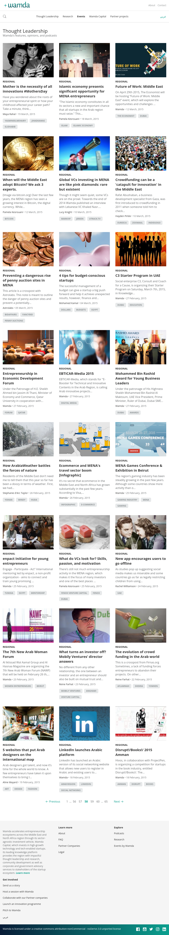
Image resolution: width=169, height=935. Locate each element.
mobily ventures (70, 690)
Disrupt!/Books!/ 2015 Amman (133, 752)
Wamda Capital (97, 16)
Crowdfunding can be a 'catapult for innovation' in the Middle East (138, 184)
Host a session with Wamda (18, 891)
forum (8, 412)
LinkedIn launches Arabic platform (80, 752)
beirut (40, 686)
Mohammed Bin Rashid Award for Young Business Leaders (137, 378)
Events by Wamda (124, 845)
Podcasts (119, 833)
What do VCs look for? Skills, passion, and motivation (83, 561)
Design (18, 788)
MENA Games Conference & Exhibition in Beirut (138, 468)
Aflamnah (123, 686)
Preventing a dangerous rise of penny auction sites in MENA (27, 280)
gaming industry (127, 499)
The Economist (125, 115)
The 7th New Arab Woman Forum (25, 654)
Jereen (80, 218)
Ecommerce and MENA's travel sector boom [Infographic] (79, 470)
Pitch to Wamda (11, 910)
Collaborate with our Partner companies (25, 897)
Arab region (68, 784)
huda (34, 499)
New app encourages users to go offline (140, 561)
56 (74, 801)
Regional (9, 81)
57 (80, 801)
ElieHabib (10, 126)
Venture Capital (70, 697)
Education (136, 304)
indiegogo (154, 222)
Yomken (153, 686)
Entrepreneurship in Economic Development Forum (23, 378)
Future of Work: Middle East (139, 86)
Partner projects (119, 16)
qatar (21, 412)
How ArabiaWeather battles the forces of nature (26, 468)
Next (117, 801)
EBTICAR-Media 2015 (76, 373)
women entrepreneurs (18, 686)
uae (119, 593)
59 (92, 801)
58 (86, 801)
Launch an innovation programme (22, 904)
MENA (146, 499)
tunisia (9, 593)
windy (21, 499)
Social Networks (71, 790)
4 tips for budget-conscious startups (82, 278)
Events (81, 16)
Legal (61, 852)
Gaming (121, 505)
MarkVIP (66, 218)
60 (98, 801)
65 (106, 801)
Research (68, 16)
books (149, 784)
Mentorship (38, 593)
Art (7, 788)
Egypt (94, 309)
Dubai (143, 115)
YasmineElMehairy (15, 120)
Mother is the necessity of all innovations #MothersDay (27, 89)
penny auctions (14, 320)
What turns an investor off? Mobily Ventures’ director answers (82, 656)
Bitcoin (9, 218)
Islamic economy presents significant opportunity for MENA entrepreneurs (82, 91)
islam (64, 125)
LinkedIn (86, 784)
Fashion (32, 788)
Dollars (66, 309)
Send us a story (11, 885)
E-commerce (88, 504)
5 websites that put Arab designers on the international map (24, 755)
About (151, 5)
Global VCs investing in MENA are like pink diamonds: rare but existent (84, 184)
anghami (91, 690)
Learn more (23, 873)
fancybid (27, 314)
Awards (134, 412)
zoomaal (137, 222)
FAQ (60, 839)
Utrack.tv (95, 218)
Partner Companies (69, 845)
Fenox (96, 593)
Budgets (81, 309)
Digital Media (69, 403)
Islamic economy (83, 125)
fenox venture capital (74, 593)
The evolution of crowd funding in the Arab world (137, 654)
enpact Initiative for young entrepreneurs (25, 561)
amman (121, 784)
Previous (54, 801)
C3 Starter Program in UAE (137, 275)
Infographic (68, 504)
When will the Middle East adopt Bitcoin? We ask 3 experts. (25, 184)
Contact (162, 5)
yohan (8, 499)
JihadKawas (38, 120)
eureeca (122, 222)
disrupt (136, 784)
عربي (163, 16)
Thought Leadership (47, 16)
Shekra (139, 686)
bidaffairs (11, 314)
